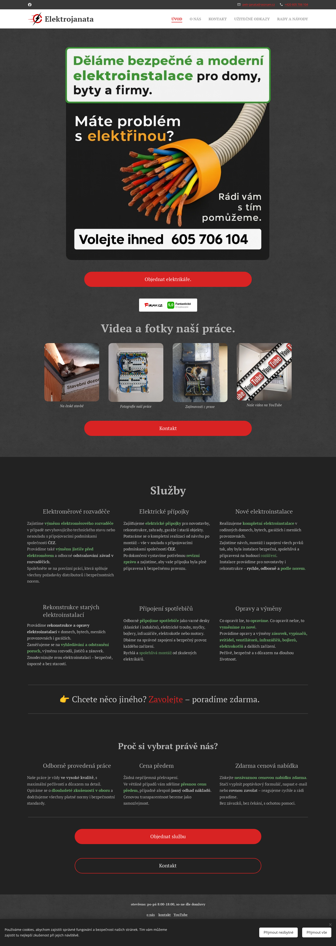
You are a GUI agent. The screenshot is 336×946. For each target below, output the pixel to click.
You (177, 914)
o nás (151, 914)
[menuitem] (170, 19)
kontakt (164, 914)
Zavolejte (166, 699)
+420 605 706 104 (296, 4)
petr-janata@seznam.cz (258, 4)
